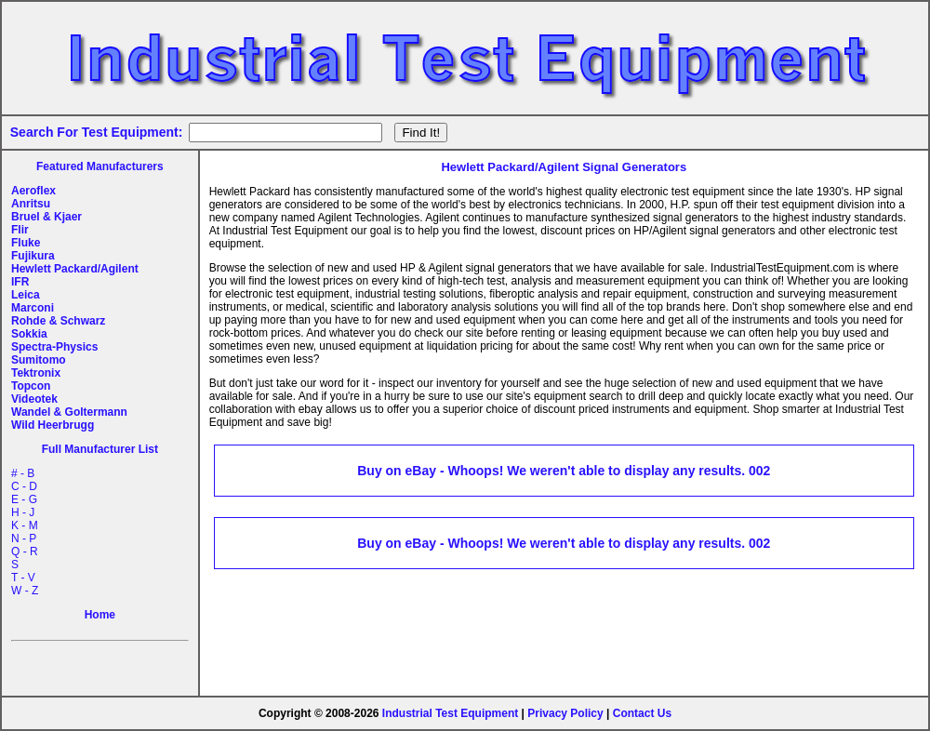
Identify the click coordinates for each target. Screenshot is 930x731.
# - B (22, 473)
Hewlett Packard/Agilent (75, 268)
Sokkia (29, 333)
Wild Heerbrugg (52, 425)
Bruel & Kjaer (46, 216)
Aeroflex (33, 190)
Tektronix (35, 372)
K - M (24, 525)
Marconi (32, 307)
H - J (22, 512)
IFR (20, 281)
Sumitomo (38, 359)
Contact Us (642, 713)
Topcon (30, 385)
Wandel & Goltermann (69, 412)
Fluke (25, 242)
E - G (24, 499)
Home (100, 614)
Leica (25, 294)
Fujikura (33, 255)
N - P (23, 538)
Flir (20, 229)
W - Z (24, 590)
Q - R (24, 551)
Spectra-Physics (54, 346)
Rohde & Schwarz (58, 320)
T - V (23, 577)
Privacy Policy (565, 713)
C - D (24, 486)
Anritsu (30, 203)
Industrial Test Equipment (450, 713)
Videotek (34, 398)
